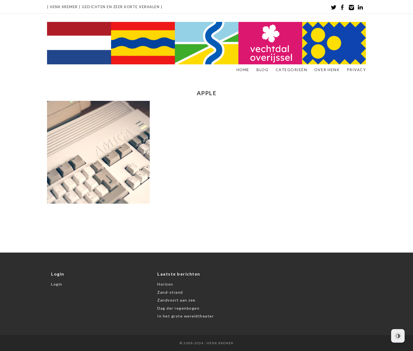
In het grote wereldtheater (185, 316)
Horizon (165, 284)
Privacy (356, 69)
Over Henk (327, 69)
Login (56, 284)
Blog (262, 69)
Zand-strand (170, 292)
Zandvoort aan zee (176, 300)
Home (243, 69)
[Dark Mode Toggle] (398, 336)
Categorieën (291, 69)
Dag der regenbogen (178, 308)
